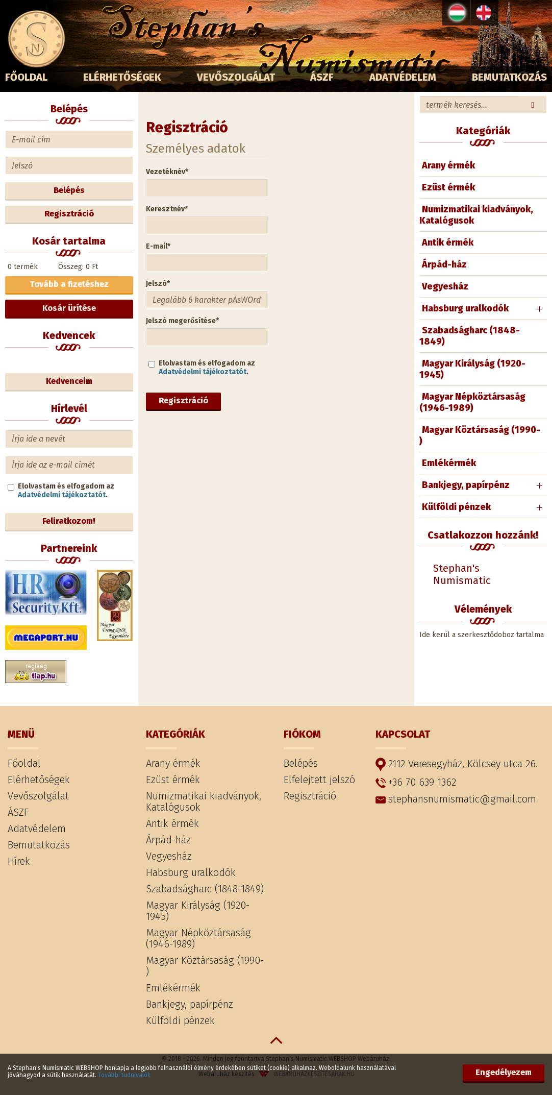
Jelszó (158, 283)
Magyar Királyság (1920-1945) (472, 369)
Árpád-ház (444, 264)
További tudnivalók (124, 1075)
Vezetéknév (167, 171)
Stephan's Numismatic (461, 574)
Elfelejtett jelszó (319, 779)
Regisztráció (183, 400)
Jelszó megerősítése (182, 321)
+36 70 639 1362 (415, 782)
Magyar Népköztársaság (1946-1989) (472, 402)
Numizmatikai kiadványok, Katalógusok (476, 215)
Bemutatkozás (509, 77)
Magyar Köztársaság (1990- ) (479, 435)
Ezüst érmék (448, 187)
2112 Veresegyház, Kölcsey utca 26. (456, 764)
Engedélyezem (503, 1072)
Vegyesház (445, 286)
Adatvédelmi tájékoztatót (202, 372)
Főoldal (26, 77)
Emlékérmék (449, 463)
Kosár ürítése (69, 308)
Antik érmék (447, 242)
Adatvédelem (402, 77)
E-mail (158, 246)
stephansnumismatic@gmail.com (455, 799)
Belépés (69, 190)
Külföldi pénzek (456, 507)
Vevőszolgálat (236, 77)
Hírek (19, 861)
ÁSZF (322, 77)
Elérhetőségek (122, 77)
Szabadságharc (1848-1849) (469, 336)
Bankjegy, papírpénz (466, 485)
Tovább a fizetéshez (69, 284)
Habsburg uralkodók (465, 308)
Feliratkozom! (68, 521)
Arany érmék (448, 165)
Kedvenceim (69, 381)
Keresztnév (167, 209)
